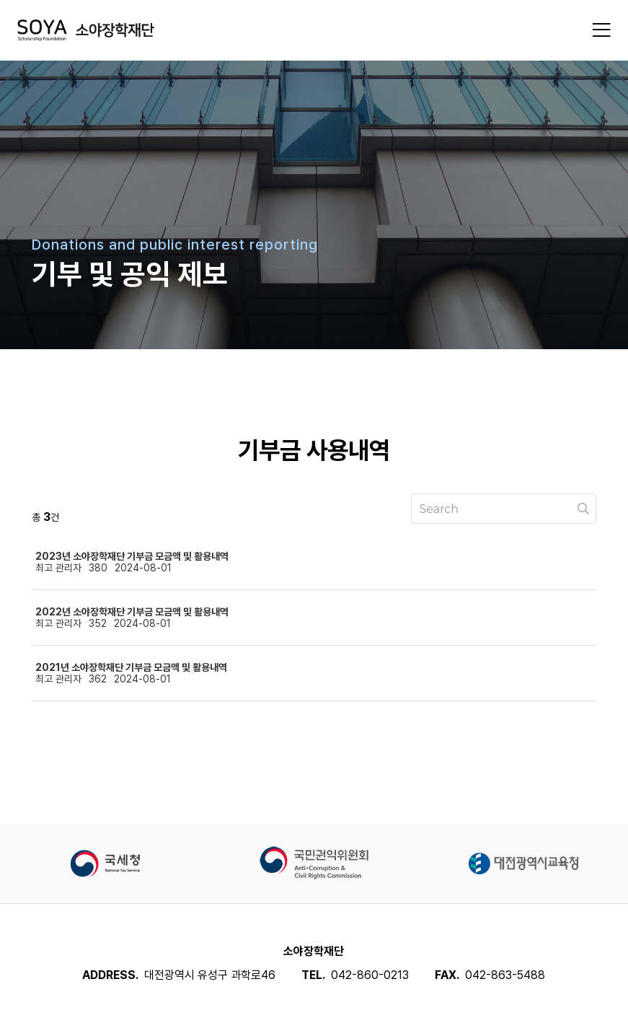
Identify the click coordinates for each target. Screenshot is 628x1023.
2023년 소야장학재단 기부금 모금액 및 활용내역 (132, 556)
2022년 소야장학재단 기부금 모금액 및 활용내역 (132, 612)
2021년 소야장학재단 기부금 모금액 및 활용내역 (131, 667)
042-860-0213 (370, 975)
